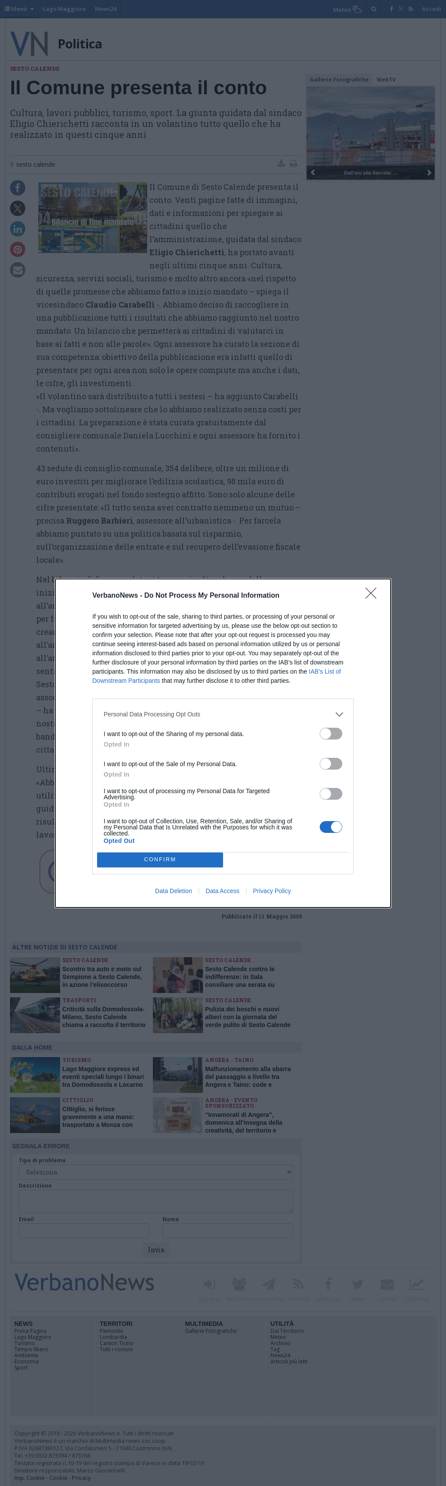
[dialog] (223, 743)
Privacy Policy (272, 890)
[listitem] (223, 714)
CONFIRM (160, 859)
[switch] (331, 734)
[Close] (373, 596)
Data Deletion (173, 890)
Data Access (223, 890)
